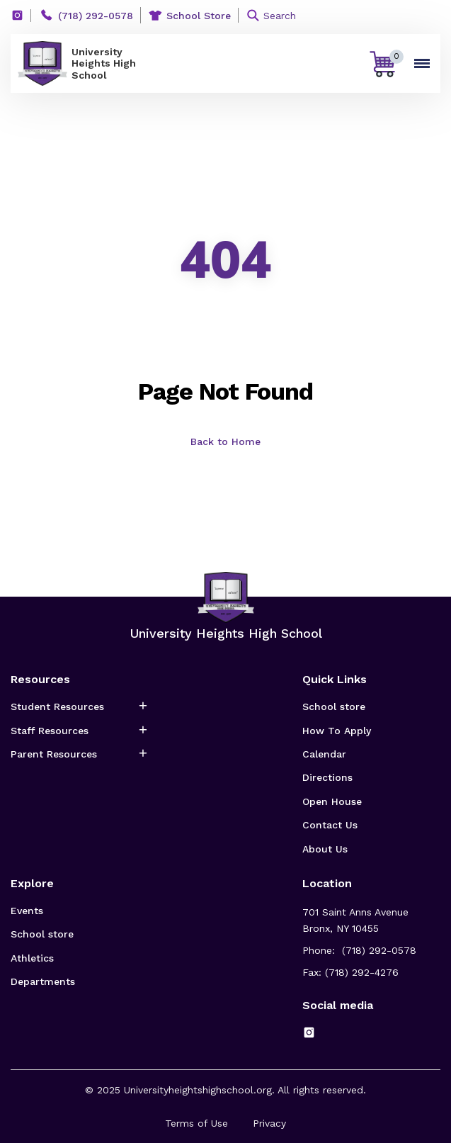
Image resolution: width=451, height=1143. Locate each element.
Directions (327, 777)
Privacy (269, 1123)
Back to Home (225, 441)
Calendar (324, 754)
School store (333, 706)
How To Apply (336, 730)
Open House (332, 801)
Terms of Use (196, 1123)
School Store (198, 15)
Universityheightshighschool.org (198, 1090)
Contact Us (330, 824)
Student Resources (57, 706)
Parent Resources (54, 754)
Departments (43, 981)
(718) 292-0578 (95, 15)
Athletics (32, 958)
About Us (325, 849)
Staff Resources (50, 730)
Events (27, 910)
